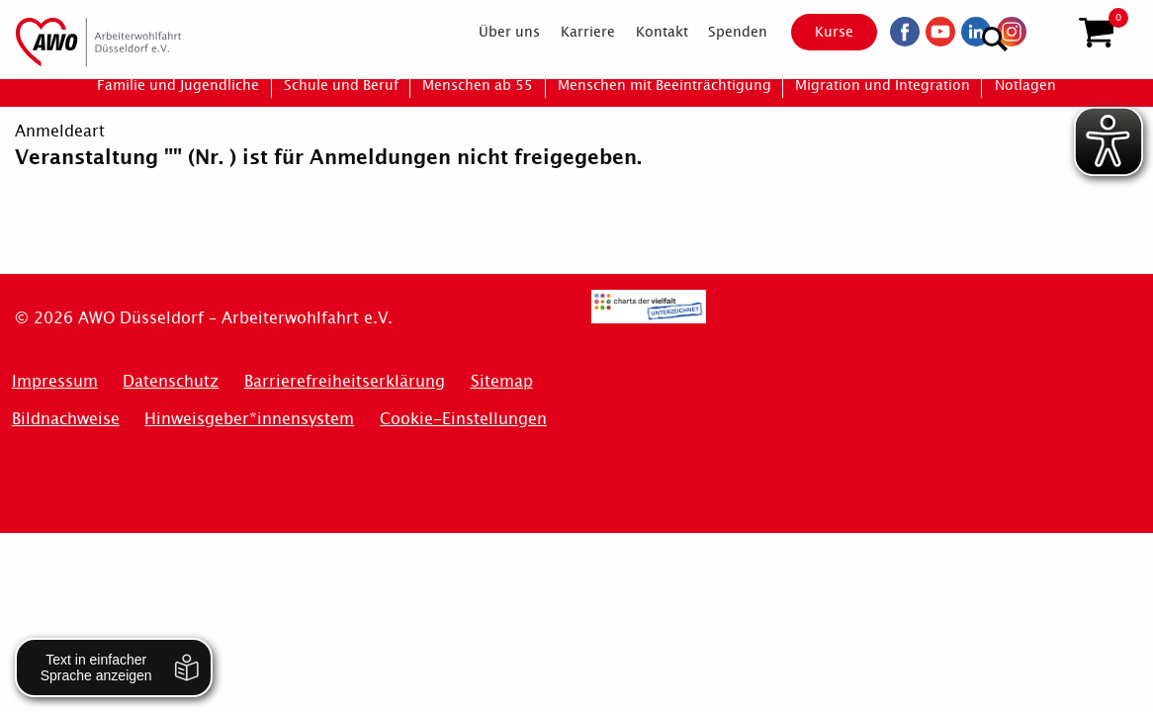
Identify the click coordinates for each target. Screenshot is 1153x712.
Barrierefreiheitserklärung (344, 381)
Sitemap (502, 381)
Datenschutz (171, 381)
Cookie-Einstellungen (463, 418)
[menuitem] (493, 31)
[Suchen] (1047, 30)
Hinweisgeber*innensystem (249, 418)
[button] (1096, 32)
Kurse (818, 32)
